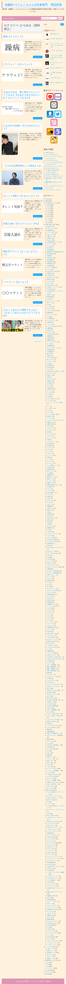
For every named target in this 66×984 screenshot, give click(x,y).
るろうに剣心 (51, 849)
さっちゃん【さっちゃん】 (53, 190)
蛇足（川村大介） (52, 784)
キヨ (48, 751)
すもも (49, 516)
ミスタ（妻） (51, 232)
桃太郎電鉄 (50, 862)
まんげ (49, 385)
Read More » (38, 57)
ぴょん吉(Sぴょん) (52, 398)
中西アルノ (50, 236)
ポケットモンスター (53, 941)
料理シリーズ (51, 950)
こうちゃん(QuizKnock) (54, 326)
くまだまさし (51, 635)
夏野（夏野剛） (51, 669)
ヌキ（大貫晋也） (52, 665)
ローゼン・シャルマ (53, 639)
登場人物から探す (50, 224)
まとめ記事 (48, 970)
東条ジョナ (50, 479)
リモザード (50, 913)
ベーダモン (50, 408)
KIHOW (49, 275)
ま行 (48, 216)
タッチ (49, 344)
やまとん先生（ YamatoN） (55, 716)
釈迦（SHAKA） (51, 721)
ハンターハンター (52, 944)
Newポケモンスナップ (53, 827)
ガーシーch (50, 234)
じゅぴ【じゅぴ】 (55, 78)
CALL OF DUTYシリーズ (54, 798)
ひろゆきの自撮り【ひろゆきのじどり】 (21, 127)
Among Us (50, 864)
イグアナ (49, 490)
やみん (49, 330)
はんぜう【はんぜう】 (56, 68)
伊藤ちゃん (50, 483)
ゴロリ (49, 764)
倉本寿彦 (49, 365)
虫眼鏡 (49, 328)
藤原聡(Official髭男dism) (54, 252)
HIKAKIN (49, 600)
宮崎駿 (49, 506)
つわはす (49, 532)
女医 (48, 440)
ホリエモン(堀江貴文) (53, 571)
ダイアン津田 (51, 267)
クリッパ (49, 461)
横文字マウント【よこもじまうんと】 (20, 253)
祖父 (48, 432)
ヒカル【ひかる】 (52, 647)
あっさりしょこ (51, 588)
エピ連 (49, 473)
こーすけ (49, 772)
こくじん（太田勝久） (53, 770)
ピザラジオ (48, 972)
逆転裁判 (49, 833)
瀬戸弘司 (49, 279)
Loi (48, 512)
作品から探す (49, 790)
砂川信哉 (49, 443)
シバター (49, 612)
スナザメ (49, 436)
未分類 (47, 974)
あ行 (48, 205)
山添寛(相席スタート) (53, 242)
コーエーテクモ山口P (53, 725)
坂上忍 (49, 353)
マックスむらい (51, 320)
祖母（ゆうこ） (51, 575)
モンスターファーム (53, 921)
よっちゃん (50, 788)
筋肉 (48, 457)
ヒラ (48, 584)
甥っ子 (49, 688)
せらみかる (50, 704)
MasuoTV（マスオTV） (54, 686)
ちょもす (49, 308)
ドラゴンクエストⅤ (53, 831)
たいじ (49, 269)
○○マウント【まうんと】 (16, 281)
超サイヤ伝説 (51, 800)
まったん (49, 391)
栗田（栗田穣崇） (52, 670)
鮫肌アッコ (50, 757)
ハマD (49, 395)
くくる (49, 459)
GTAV (48, 813)
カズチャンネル (51, 277)
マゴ (48, 316)
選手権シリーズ (51, 952)
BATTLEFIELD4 (51, 815)
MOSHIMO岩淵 (51, 706)
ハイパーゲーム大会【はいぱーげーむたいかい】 (56, 57)
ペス (48, 410)
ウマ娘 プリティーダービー (55, 817)
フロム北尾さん (51, 637)
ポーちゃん (50, 741)
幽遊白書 (49, 919)
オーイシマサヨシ (52, 768)
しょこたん (50, 455)
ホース (49, 412)
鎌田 (48, 672)
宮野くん (49, 375)
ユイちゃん (50, 379)
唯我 (48, 755)
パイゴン (49, 418)
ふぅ (48, 406)
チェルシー (50, 430)
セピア (49, 753)
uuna (48, 522)
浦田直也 (49, 340)
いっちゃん (50, 481)
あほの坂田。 (51, 492)
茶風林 (49, 336)
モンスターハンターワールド (55, 809)
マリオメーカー (51, 886)
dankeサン (50, 258)
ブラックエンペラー (53, 533)
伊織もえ (49, 238)
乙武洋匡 (49, 367)
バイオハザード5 (52, 823)
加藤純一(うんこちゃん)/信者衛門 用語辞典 (33, 5)
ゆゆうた (49, 708)
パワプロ (49, 804)
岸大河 (49, 248)
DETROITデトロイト (53, 878)
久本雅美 (49, 351)
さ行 (48, 209)
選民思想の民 (51, 594)
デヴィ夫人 (50, 500)
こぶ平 (49, 451)
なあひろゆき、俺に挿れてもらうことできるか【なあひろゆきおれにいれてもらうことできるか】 (21, 94)
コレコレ (49, 663)
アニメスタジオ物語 (53, 843)
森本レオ (49, 510)
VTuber (47, 199)
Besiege (49, 870)
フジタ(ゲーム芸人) (52, 541)
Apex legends (51, 937)
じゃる (49, 743)
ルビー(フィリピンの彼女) (54, 567)
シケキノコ (50, 361)
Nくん (49, 369)
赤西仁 (49, 496)
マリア (49, 387)
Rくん (49, 502)
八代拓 (49, 678)
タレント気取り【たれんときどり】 (21, 195)
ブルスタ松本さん (52, 727)
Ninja (48, 545)
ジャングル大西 (51, 653)
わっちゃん (50, 373)
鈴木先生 (49, 445)
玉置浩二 (49, 273)
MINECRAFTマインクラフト (55, 892)
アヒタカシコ (51, 228)
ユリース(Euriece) (52, 310)
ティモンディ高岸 (52, 606)
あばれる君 (50, 692)
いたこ (49, 488)
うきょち (49, 504)
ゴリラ (49, 494)
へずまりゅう (51, 645)
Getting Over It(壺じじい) (54, 371)
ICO (48, 802)
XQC (48, 555)
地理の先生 (50, 424)
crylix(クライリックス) (53, 287)
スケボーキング (51, 680)
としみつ (49, 324)
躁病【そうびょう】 (13, 36)
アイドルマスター (52, 835)
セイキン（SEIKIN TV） (54, 684)
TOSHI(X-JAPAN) (52, 539)
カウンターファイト (53, 796)
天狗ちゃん (50, 508)
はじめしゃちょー (52, 694)
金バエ (49, 616)
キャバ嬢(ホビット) (52, 465)
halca (48, 396)
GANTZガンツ (51, 847)
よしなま (49, 246)
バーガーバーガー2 (52, 933)
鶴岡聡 (49, 312)
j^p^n (48, 299)
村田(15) (49, 381)
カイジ (49, 935)
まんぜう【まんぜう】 (56, 38)
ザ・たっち (50, 244)
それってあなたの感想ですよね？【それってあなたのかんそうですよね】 (21, 312)
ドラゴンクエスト (52, 943)
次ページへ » (38, 341)
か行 (48, 207)
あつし (49, 696)
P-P (48, 530)
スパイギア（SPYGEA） (54, 719)
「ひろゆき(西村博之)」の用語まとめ (22, 165)
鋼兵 (48, 729)
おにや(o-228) (51, 776)
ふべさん (49, 393)
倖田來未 (49, 349)
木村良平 (49, 338)
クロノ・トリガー (52, 901)
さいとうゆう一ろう (53, 348)
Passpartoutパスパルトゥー (55, 888)
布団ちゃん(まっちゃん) (54, 782)
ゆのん (49, 598)
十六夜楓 (49, 318)
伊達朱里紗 (50, 261)
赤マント (49, 903)
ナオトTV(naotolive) (53, 553)
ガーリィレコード (52, 301)
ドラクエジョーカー (53, 876)
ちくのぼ (49, 608)
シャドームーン (51, 442)
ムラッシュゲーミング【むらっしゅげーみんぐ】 (56, 45)
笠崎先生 (49, 475)
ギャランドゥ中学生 (53, 590)
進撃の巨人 (50, 915)
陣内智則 (49, 297)
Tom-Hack (50, 766)
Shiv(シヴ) (50, 295)
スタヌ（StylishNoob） (54, 714)
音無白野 (49, 469)
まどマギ (49, 917)
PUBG (49, 882)
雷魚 (48, 377)
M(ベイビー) (50, 471)
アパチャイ (50, 674)
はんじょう (50, 778)
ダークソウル (51, 854)
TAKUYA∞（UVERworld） (54, 657)
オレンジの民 (51, 537)
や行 (48, 218)
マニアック (50, 968)
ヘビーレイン (51, 851)
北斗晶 (49, 520)
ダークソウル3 (51, 931)
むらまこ (49, 332)
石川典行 (49, 486)
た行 (48, 211)
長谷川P (49, 747)
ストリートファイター (53, 856)
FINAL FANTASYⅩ (52, 923)
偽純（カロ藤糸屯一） (53, 733)
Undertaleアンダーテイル (54, 866)
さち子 (49, 449)
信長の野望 (50, 899)
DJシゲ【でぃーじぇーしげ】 (53, 166)
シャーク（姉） (51, 759)
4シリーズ (50, 956)
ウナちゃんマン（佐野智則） (55, 735)
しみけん (49, 610)
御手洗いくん (51, 477)
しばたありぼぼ (51, 334)
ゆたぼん (49, 643)
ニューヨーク (51, 622)
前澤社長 (49, 580)
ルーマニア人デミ (52, 342)
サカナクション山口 (53, 676)
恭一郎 (49, 586)
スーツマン (50, 438)
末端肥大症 (50, 389)
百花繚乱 (49, 543)
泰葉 (48, 256)
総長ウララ (50, 563)
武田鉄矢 (49, 514)
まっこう (49, 629)
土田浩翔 (49, 265)
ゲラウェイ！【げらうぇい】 (18, 64)
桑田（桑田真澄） (52, 667)
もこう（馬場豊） (52, 780)
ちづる (49, 426)
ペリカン (49, 281)
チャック (49, 577)
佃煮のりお (50, 422)
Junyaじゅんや (51, 518)
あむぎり (49, 226)
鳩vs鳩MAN (50, 254)
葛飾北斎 (49, 230)
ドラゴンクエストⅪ (53, 829)
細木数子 (49, 528)
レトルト (49, 447)
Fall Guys (49, 929)
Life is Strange (51, 837)
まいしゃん (50, 526)
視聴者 (47, 201)
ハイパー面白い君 (52, 414)
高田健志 (49, 731)
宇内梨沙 (49, 250)
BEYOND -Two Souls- (53, 821)
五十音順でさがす (50, 203)
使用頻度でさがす (50, 960)
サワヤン (49, 579)
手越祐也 (49, 651)
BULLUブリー (51, 825)
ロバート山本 (51, 561)
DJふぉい (49, 240)
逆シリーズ (50, 954)
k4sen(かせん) (51, 285)
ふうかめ (49, 306)
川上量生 (49, 661)
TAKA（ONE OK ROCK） (54, 659)
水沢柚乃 (49, 383)
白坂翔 (49, 322)
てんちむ (49, 618)
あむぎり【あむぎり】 (56, 82)
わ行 (48, 222)
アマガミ (49, 939)
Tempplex (50, 289)
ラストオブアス (51, 884)
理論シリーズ (51, 958)
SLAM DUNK (50, 853)
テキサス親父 (51, 357)
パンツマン (50, 623)
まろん (49, 620)
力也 (48, 524)
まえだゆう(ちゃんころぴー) (55, 547)
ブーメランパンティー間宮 (55, 402)
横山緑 (49, 739)
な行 (48, 212)
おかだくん (50, 625)
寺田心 (49, 355)
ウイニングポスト (52, 905)
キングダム (50, 911)
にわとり (49, 453)
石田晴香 (49, 346)
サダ (48, 363)
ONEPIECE (50, 868)
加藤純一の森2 (51, 896)
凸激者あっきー (51, 604)
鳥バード (49, 302)
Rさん (49, 498)
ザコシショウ (51, 314)
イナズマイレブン (52, 860)
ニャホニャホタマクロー (54, 420)
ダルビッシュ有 (51, 551)
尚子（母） (50, 762)
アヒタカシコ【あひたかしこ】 (54, 176)
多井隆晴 (49, 259)
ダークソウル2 (51, 845)
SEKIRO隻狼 (50, 925)
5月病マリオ (50, 702)
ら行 (48, 220)
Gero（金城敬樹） (52, 710)
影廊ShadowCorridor (53, 909)
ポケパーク (50, 841)
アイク (49, 614)
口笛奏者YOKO (51, 627)
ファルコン (50, 400)
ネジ (48, 649)
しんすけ (49, 535)
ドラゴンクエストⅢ (53, 907)
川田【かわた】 (54, 34)
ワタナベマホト (51, 565)
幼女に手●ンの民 (52, 633)
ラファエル (50, 592)
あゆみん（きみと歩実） (54, 690)
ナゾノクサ (50, 434)
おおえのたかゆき (52, 271)
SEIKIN (49, 631)
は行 (48, 214)
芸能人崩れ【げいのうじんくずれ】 (21, 223)
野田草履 (49, 602)
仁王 (48, 927)
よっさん (49, 596)
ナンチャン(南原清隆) (53, 573)
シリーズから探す (50, 946)
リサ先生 (49, 467)
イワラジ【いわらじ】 (56, 50)
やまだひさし (51, 786)
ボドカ (49, 283)
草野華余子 (50, 263)
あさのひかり (51, 698)
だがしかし (50, 428)
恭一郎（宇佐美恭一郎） (54, 700)
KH (48, 304)
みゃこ (49, 712)
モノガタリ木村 (51, 749)
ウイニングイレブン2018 (54, 858)
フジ (48, 582)
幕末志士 (49, 416)
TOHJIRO (50, 559)
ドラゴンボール (51, 839)
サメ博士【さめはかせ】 (52, 170)
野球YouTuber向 (52, 641)
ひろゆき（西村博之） (53, 745)
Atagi (48, 557)
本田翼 (49, 569)
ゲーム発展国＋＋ (52, 880)
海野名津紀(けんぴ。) (53, 485)
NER (48, 723)
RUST (48, 897)
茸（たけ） (50, 359)
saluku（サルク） (52, 655)
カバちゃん (50, 463)
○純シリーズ (50, 948)
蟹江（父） (50, 760)
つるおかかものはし (53, 774)
